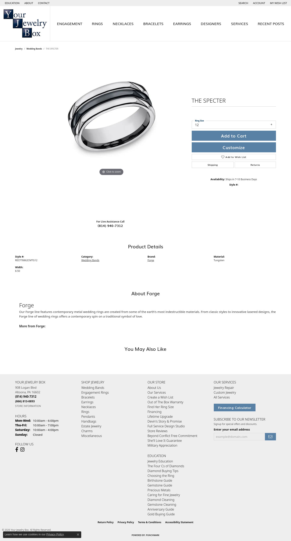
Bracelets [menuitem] (88, 397)
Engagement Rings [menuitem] (95, 392)
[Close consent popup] (78, 534)
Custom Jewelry (225, 392)
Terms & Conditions (149, 522)
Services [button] (239, 23)
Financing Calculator (234, 407)
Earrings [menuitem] (87, 402)
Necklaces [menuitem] (88, 407)
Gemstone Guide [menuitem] (160, 485)
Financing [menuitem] (155, 412)
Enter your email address (232, 429)
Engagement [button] (69, 23)
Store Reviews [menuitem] (158, 431)
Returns (255, 165)
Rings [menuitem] (85, 412)
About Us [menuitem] (154, 387)
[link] (28, 3)
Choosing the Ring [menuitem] (161, 475)
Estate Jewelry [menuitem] (91, 426)
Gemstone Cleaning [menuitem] (162, 504)
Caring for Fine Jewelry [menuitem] (164, 495)
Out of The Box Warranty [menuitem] (165, 402)
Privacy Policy (126, 522)
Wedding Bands (34, 48)
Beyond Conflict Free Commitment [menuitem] (172, 436)
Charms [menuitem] (87, 431)
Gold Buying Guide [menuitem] (161, 514)
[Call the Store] (26, 396)
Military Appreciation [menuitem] (162, 445)
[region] (111, 136)
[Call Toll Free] (25, 401)
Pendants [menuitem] (88, 416)
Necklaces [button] (123, 23)
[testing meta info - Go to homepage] (25, 23)
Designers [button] (211, 23)
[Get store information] (28, 406)
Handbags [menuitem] (88, 421)
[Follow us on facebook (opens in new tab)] (16, 449)
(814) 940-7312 (110, 225)
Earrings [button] (182, 23)
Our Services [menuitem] (157, 392)
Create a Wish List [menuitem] (160, 397)
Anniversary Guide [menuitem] (161, 509)
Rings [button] (97, 23)
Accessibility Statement (179, 522)
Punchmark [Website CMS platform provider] (152, 535)
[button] (12, 3)
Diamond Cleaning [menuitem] (161, 500)
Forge (151, 260)
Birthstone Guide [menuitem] (160, 480)
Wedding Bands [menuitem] (92, 387)
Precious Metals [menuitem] (159, 490)
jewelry (19, 48)
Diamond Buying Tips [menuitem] (163, 471)
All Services (222, 397)
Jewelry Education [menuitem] (160, 461)
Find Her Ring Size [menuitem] (161, 407)
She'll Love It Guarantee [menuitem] (165, 440)
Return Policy (106, 522)
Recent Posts (271, 23)
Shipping (213, 165)
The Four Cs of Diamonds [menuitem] (166, 466)
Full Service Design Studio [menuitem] (166, 426)
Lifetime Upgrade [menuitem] (160, 416)
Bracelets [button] (153, 23)
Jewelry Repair (224, 387)
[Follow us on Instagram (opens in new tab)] (22, 449)
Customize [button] (234, 147)
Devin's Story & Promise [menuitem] (165, 421)
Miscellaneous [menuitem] (91, 436)
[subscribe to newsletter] (270, 436)
